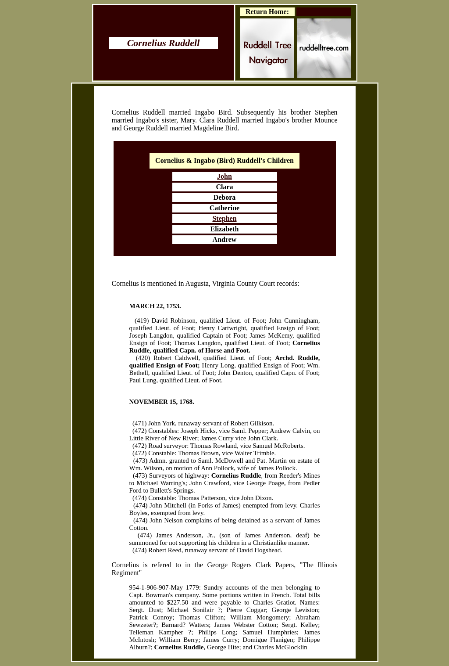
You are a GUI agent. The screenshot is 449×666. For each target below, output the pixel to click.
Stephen (224, 218)
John (224, 176)
